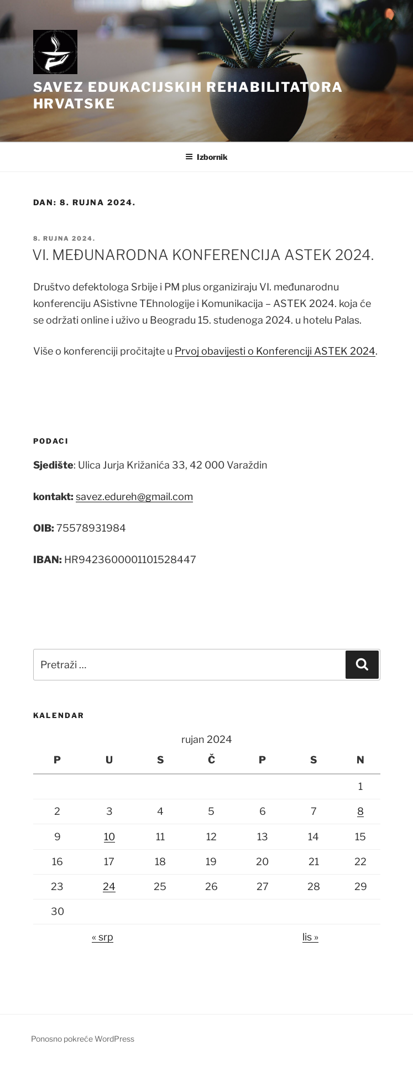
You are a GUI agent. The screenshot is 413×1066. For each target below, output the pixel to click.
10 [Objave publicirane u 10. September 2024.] (109, 837)
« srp (102, 937)
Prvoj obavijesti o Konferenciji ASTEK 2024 (275, 351)
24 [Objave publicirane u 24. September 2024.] (109, 886)
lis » (310, 937)
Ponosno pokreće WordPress (82, 1038)
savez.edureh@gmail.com (134, 496)
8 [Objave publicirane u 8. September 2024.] (360, 811)
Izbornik (206, 157)
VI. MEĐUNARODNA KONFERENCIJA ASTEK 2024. (203, 254)
